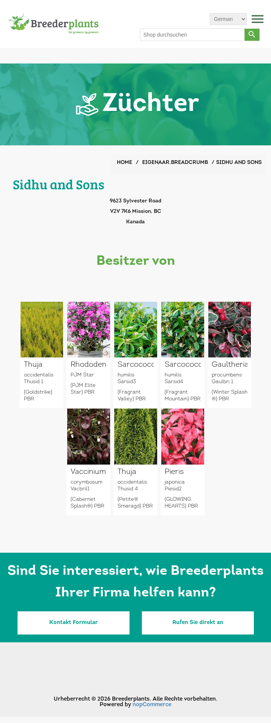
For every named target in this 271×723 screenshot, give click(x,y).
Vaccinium (88, 472)
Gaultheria (230, 365)
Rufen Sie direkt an (197, 623)
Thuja (33, 365)
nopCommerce (152, 705)
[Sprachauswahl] (228, 19)
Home (124, 162)
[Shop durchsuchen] (192, 35)
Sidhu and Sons (239, 162)
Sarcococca (136, 365)
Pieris (174, 472)
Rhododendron (89, 365)
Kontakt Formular (73, 623)
